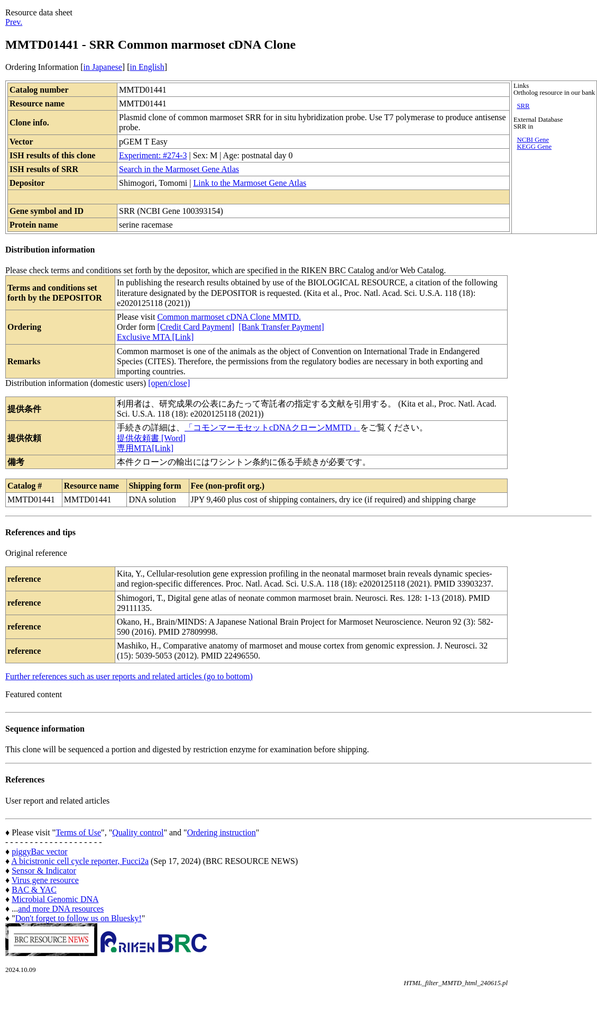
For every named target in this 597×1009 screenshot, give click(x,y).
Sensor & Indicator (44, 870)
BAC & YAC (34, 889)
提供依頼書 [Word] (151, 438)
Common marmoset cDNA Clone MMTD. (229, 316)
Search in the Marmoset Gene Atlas (179, 169)
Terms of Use (78, 832)
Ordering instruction (221, 832)
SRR (523, 106)
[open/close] (169, 383)
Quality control (137, 832)
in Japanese (103, 66)
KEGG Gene (534, 146)
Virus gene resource (45, 880)
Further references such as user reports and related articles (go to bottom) (129, 676)
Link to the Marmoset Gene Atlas (249, 182)
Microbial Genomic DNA (55, 899)
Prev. (13, 21)
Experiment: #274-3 (153, 155)
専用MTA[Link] (145, 448)
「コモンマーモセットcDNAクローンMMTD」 (272, 427)
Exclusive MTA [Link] (155, 336)
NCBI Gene (533, 139)
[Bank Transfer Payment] (281, 326)
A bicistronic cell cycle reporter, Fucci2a (80, 861)
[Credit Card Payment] (195, 326)
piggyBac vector (39, 851)
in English (147, 66)
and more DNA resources (61, 908)
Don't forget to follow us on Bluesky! (78, 918)
